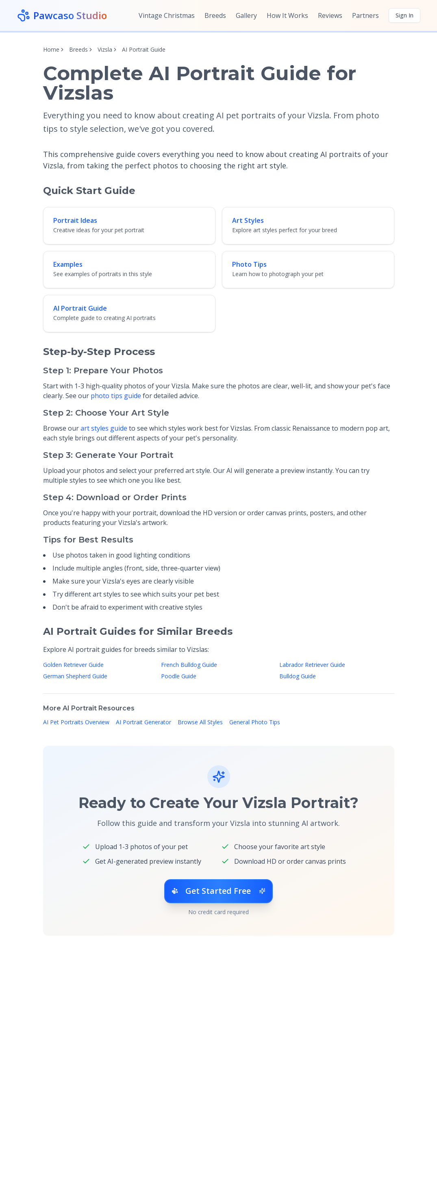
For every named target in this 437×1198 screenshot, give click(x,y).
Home (51, 49)
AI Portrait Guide (80, 308)
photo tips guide (116, 395)
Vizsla (105, 49)
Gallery (246, 15)
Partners (365, 15)
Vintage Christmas (167, 15)
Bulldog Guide (297, 676)
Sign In (404, 15)
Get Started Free (218, 891)
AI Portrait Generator (143, 722)
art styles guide (103, 428)
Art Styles (248, 220)
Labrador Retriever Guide (312, 665)
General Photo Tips (254, 722)
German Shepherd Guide (75, 676)
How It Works (287, 15)
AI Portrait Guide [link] (143, 49)
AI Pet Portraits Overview (76, 722)
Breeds (215, 15)
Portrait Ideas (75, 220)
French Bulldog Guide (189, 665)
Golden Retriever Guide (73, 665)
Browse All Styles (200, 722)
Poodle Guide (178, 676)
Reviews (330, 15)
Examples (68, 264)
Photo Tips (249, 264)
